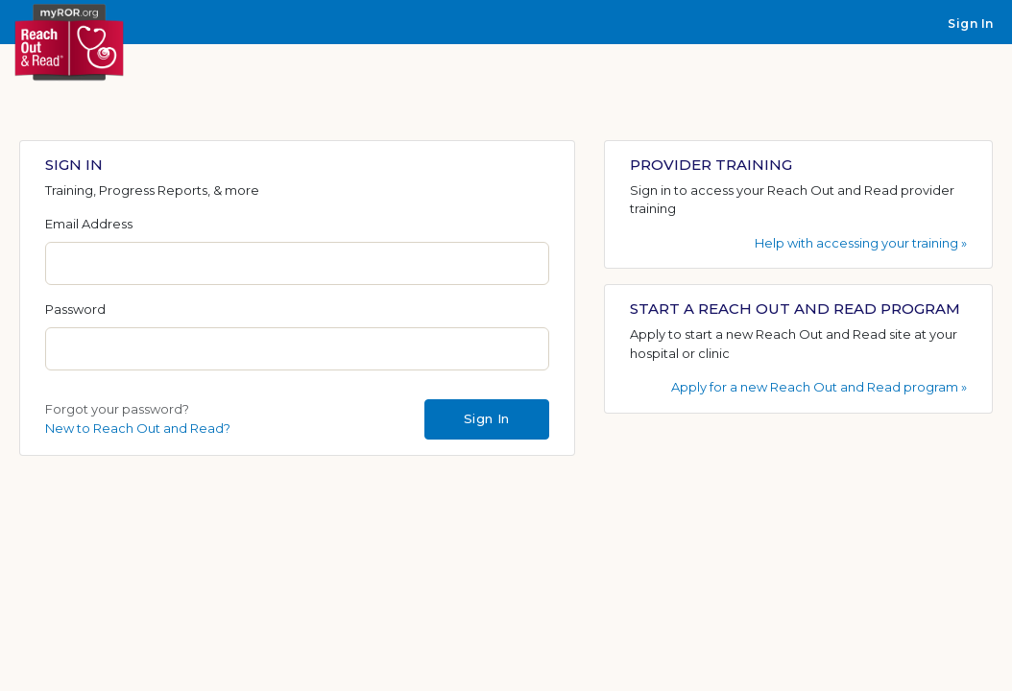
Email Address (89, 223)
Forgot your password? (117, 409)
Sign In (971, 23)
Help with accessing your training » (861, 242)
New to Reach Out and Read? (137, 428)
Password (75, 309)
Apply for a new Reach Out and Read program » (819, 386)
